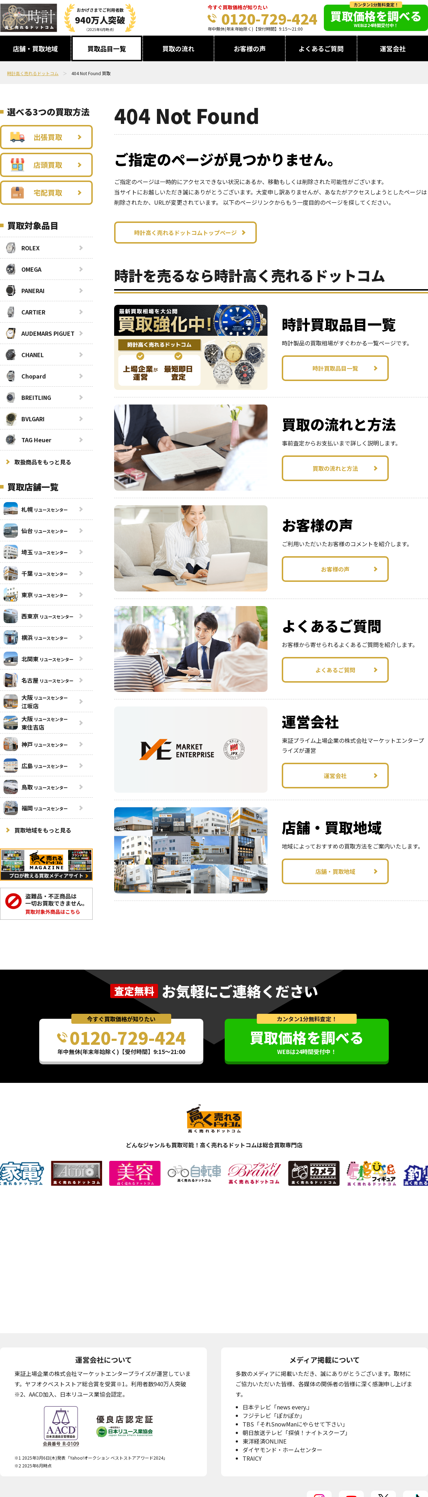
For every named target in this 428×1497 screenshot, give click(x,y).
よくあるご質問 (321, 48)
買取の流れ (178, 48)
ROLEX (22, 247)
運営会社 (393, 48)
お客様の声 (250, 48)
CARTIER (24, 312)
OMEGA (22, 269)
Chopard (25, 376)
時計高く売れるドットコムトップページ (185, 232)
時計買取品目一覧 (335, 368)
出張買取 (36, 137)
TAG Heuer (27, 439)
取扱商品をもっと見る (42, 462)
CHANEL (24, 354)
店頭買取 (36, 165)
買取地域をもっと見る (42, 830)
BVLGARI (24, 419)
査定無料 (134, 991)
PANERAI (24, 290)
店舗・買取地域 (35, 48)
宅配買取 (36, 193)
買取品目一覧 (106, 48)
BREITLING (27, 397)
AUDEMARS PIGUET (39, 333)
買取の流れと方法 (335, 468)
